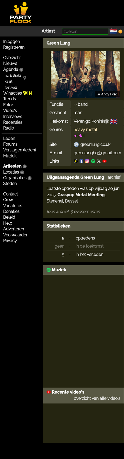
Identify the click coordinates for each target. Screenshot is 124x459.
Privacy (10, 240)
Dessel (71, 201)
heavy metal (85, 129)
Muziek (9, 156)
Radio (8, 128)
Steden (10, 183)
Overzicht (12, 57)
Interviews (12, 116)
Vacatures (12, 205)
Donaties (11, 211)
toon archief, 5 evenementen (73, 211)
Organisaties (15, 177)
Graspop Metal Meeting (81, 194)
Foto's (8, 104)
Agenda (10, 69)
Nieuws (10, 63)
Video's (10, 110)
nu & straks (13, 75)
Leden (9, 138)
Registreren (13, 47)
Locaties (11, 172)
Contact (10, 194)
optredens (85, 238)
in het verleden (89, 254)
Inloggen (11, 41)
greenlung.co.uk (95, 144)
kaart (8, 81)
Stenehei (55, 201)
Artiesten (12, 166)
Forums (10, 144)
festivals (11, 87)
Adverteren (13, 229)
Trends (9, 98)
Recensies (12, 122)
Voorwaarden (15, 234)
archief (114, 177)
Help (7, 223)
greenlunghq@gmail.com (97, 152)
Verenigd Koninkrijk (91, 121)
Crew (8, 199)
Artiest (48, 31)
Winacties (17, 93)
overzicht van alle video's (97, 398)
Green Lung (58, 43)
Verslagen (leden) (19, 150)
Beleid (9, 217)
